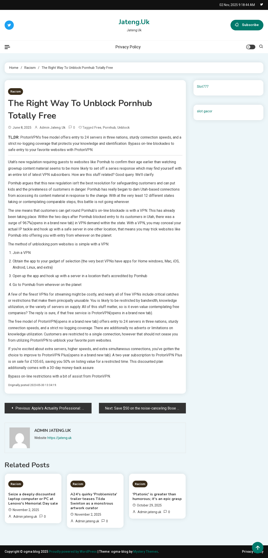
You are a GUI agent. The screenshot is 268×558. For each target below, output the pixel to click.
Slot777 (202, 86)
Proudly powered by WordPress (73, 551)
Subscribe (247, 25)
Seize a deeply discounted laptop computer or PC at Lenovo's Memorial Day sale (33, 499)
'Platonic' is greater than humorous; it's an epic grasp (157, 496)
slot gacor (204, 111)
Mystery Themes (145, 551)
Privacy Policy (128, 46)
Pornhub (109, 127)
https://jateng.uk (59, 438)
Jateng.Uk (134, 22)
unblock (123, 127)
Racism (15, 91)
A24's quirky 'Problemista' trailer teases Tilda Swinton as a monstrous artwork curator (93, 501)
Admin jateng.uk (52, 127)
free (97, 127)
